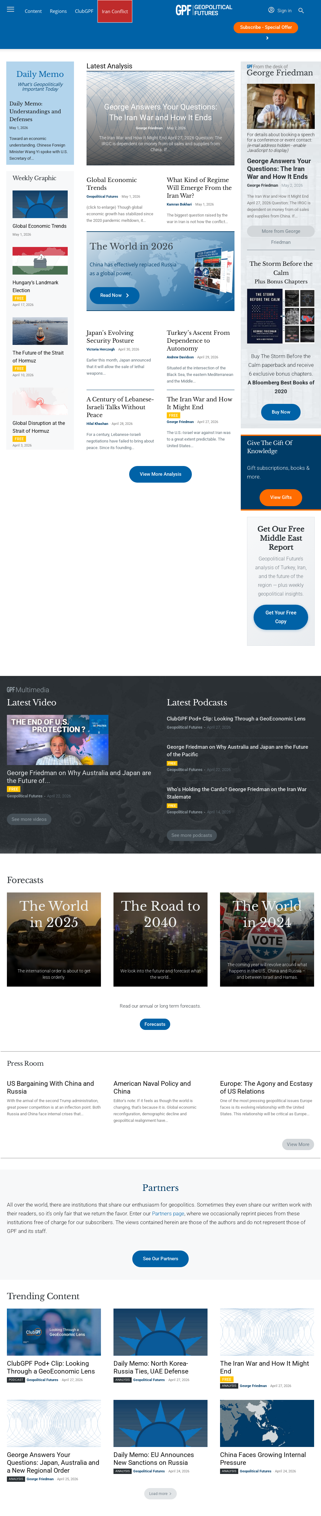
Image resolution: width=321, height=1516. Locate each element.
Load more (160, 1495)
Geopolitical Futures (102, 197)
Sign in (280, 10)
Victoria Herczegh (101, 349)
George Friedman (149, 128)
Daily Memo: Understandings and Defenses (35, 111)
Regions (58, 11)
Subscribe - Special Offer (266, 28)
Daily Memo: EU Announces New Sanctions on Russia (153, 1460)
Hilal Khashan (97, 423)
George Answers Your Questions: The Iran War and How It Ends (279, 168)
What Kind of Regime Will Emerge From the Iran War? (199, 188)
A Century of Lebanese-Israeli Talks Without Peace (120, 407)
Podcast (16, 1381)
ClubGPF (84, 11)
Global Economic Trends (39, 226)
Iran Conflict (115, 11)
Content (33, 11)
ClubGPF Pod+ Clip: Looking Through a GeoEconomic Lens (236, 719)
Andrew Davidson (180, 357)
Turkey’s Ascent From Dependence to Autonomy (198, 340)
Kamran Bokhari (179, 204)
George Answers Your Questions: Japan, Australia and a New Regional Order (53, 1464)
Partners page (168, 1214)
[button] (301, 11)
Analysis (122, 1381)
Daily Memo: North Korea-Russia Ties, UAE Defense (150, 1369)
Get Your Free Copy (281, 618)
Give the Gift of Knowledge (269, 447)
